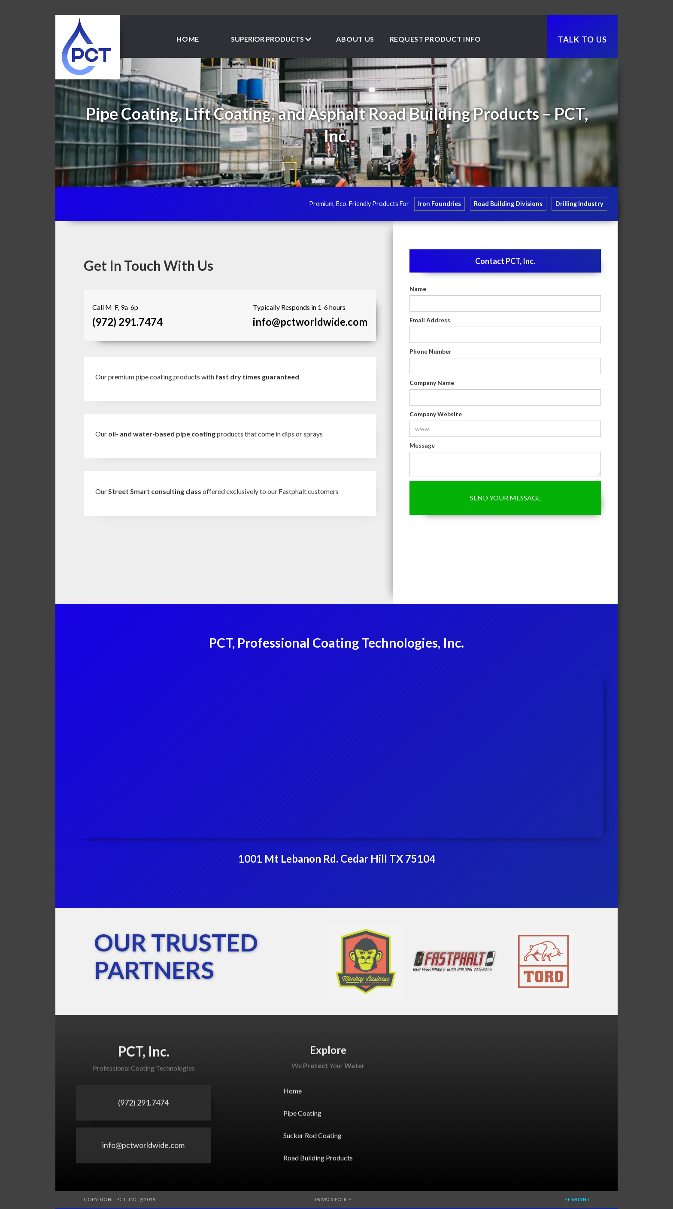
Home (187, 39)
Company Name (431, 382)
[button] (271, 39)
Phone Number (430, 351)
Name (417, 288)
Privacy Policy (333, 1199)
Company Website (435, 414)
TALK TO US (582, 39)
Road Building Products (318, 1163)
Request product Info (435, 39)
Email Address (429, 320)
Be (577, 1199)
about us (355, 39)
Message (422, 445)
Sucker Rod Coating (312, 1140)
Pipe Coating (302, 1118)
